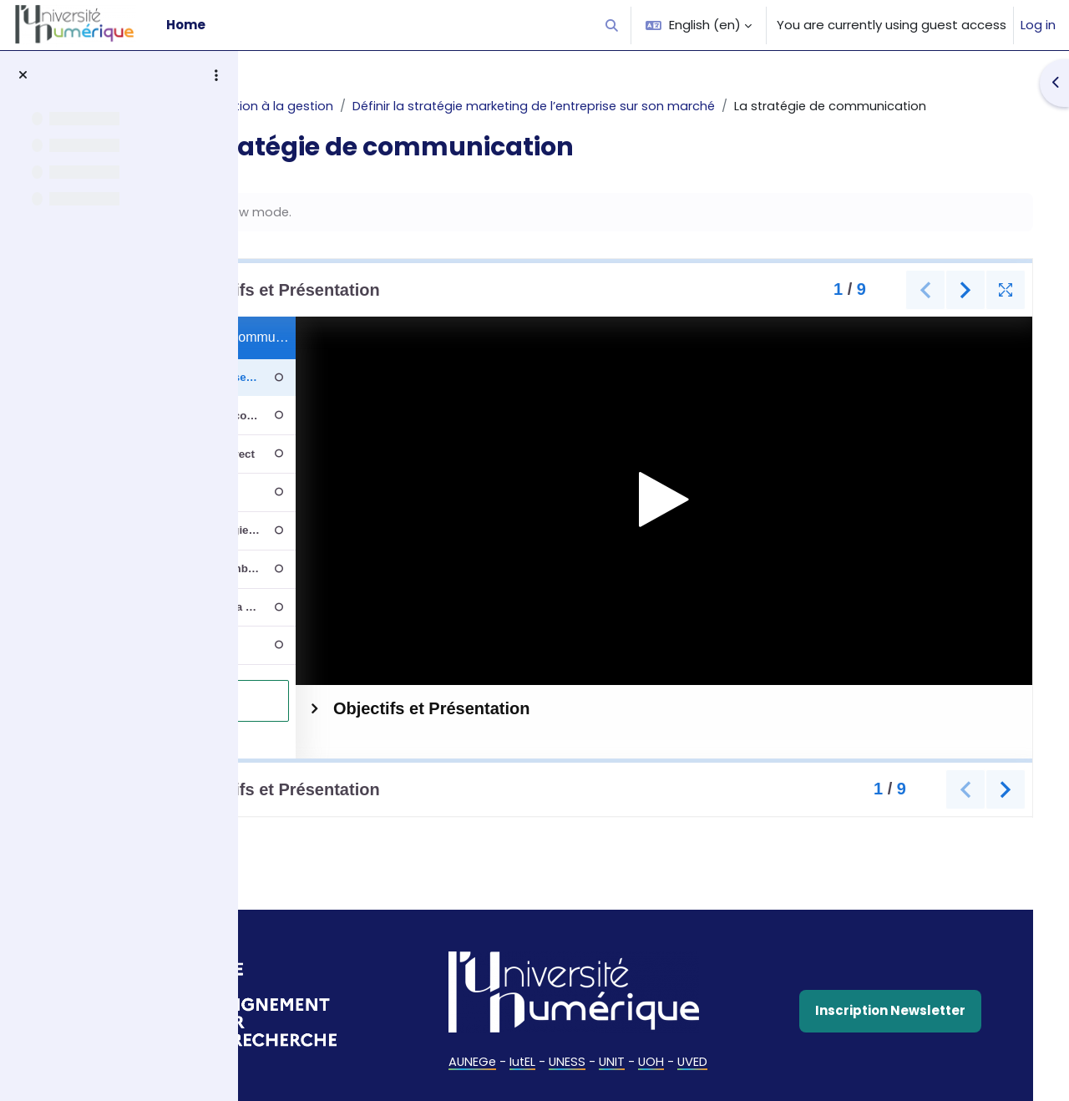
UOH (715, 1065)
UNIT (674, 1065)
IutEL (583, 1065)
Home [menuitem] (185, 24)
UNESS (629, 1065)
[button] (612, 25)
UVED (757, 1065)
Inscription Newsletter (907, 1015)
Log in (1038, 24)
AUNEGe (532, 1065)
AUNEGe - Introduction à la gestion (378, 105)
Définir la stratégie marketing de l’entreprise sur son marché (692, 105)
